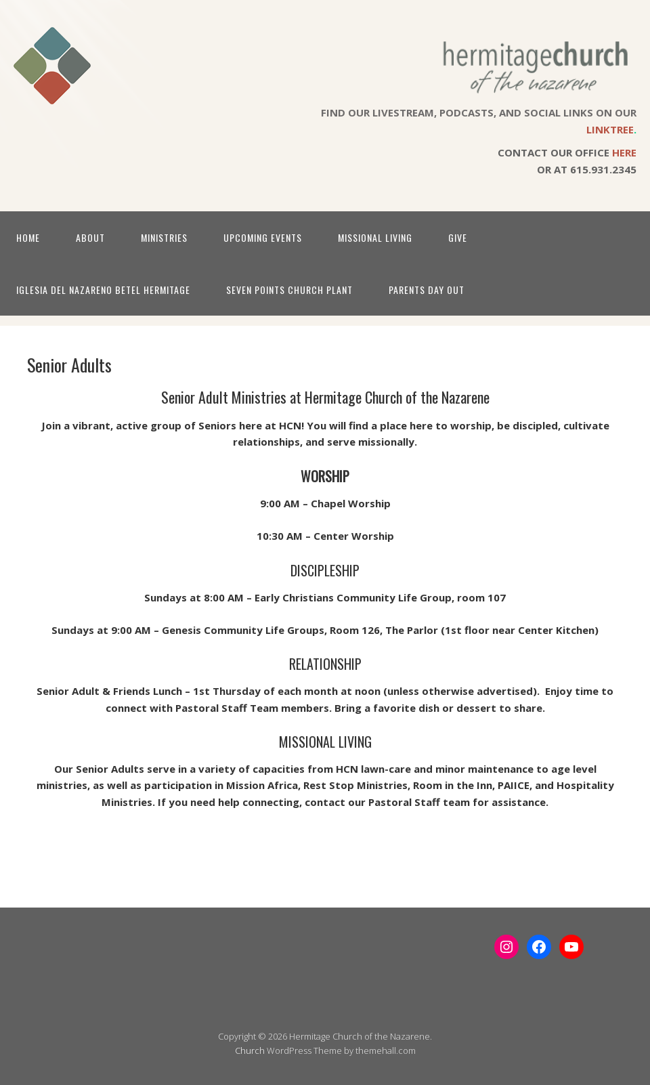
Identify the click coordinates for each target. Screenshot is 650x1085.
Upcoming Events (262, 237)
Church (250, 1050)
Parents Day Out (426, 289)
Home (28, 237)
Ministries (164, 237)
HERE (624, 152)
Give (457, 237)
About (90, 237)
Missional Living (375, 237)
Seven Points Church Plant (289, 289)
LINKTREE (610, 129)
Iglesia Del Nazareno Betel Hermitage (103, 289)
